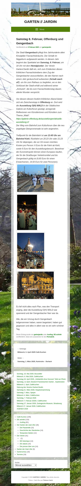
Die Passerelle (25, 428)
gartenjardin (46, 47)
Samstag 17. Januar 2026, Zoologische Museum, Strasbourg (39, 403)
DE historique (25, 441)
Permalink (50, 337)
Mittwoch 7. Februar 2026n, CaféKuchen (32, 401)
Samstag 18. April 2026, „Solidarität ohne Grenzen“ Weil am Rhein (41, 379)
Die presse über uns (27, 446)
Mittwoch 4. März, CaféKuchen (28, 395)
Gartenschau (21, 452)
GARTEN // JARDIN (40, 22)
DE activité (57, 334)
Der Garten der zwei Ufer (26, 425)
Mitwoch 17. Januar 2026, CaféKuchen (31, 406)
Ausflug (50, 334)
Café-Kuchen (22, 417)
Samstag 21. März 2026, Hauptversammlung (33, 390)
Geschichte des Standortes (30, 430)
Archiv (17, 462)
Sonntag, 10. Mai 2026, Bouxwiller (29, 374)
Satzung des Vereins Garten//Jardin (30, 387)
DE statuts (23, 444)
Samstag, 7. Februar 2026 (26, 398)
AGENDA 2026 (22, 409)
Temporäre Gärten (26, 433)
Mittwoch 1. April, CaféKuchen (28, 384)
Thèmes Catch (48, 480)
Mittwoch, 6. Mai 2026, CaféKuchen (30, 376)
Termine (20, 454)
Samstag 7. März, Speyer (26, 393)
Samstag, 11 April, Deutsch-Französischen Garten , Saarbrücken (41, 382)
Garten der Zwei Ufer (24, 449)
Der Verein (21, 436)
